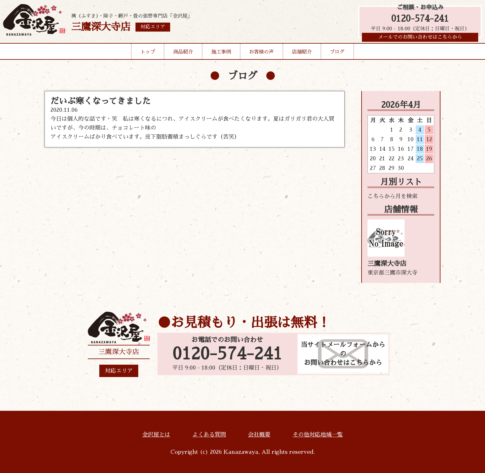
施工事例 (221, 53)
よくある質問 (209, 434)
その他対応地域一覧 (318, 434)
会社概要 (259, 434)
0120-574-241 (420, 19)
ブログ (337, 53)
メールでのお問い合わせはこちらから (420, 38)
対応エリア (119, 371)
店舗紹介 (302, 53)
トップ (147, 53)
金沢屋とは (156, 434)
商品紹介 (183, 53)
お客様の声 (261, 53)
